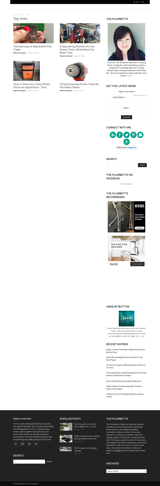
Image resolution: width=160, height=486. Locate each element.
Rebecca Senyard (19, 53)
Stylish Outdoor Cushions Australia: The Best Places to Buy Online (123, 387)
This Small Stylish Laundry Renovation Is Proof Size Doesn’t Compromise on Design (126, 374)
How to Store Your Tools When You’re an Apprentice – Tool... (31, 86)
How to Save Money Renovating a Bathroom (123, 381)
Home (15, 15)
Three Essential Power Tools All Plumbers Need (79, 86)
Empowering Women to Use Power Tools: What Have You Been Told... (77, 49)
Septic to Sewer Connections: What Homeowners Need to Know (125, 351)
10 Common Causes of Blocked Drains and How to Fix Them (126, 366)
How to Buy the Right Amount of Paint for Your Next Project (124, 358)
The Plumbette (126, 184)
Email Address (119, 97)
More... (130, 75)
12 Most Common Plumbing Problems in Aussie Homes (125, 395)
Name (126, 108)
